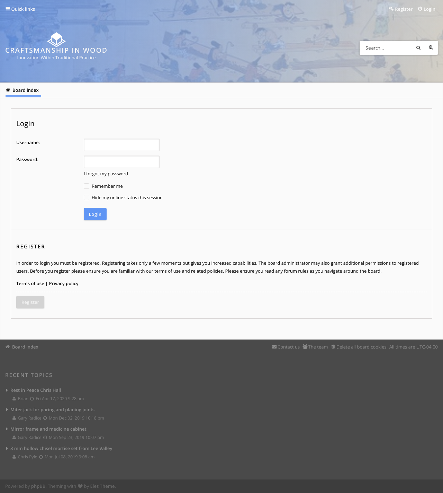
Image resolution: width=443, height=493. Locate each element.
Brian (21, 399)
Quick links (23, 9)
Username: (28, 142)
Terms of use (30, 283)
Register (30, 302)
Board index (25, 347)
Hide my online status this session (123, 198)
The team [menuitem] (318, 347)
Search (418, 48)
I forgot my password (106, 173)
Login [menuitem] (429, 9)
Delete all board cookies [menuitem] (361, 347)
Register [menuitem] (404, 9)
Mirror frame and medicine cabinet (48, 429)
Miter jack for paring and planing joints (52, 409)
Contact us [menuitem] (289, 347)
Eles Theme (102, 486)
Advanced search (431, 48)
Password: (27, 159)
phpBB (38, 486)
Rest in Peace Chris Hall (35, 390)
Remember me (103, 186)
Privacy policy (64, 283)
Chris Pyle (25, 457)
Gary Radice (27, 418)
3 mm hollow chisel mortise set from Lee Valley (61, 448)
